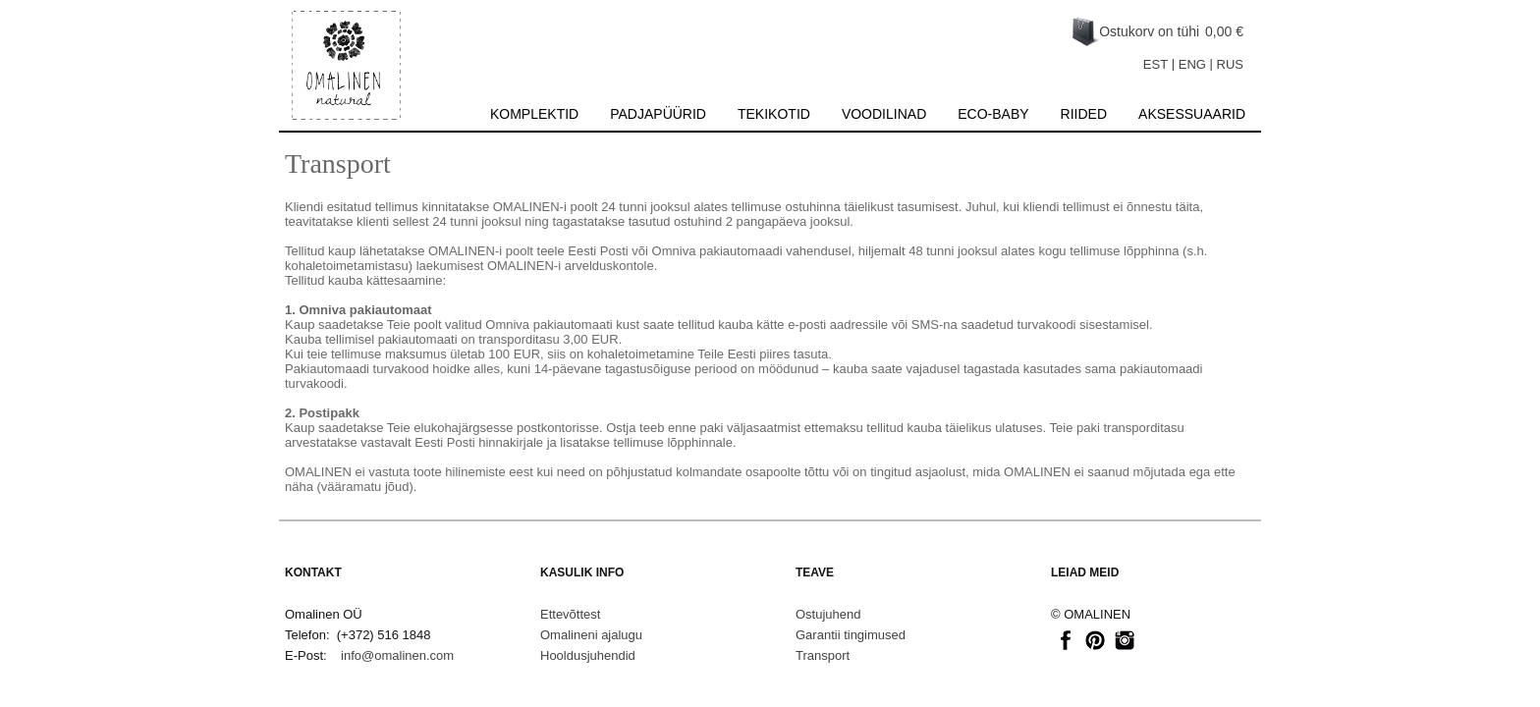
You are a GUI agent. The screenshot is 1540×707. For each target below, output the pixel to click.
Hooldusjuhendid (587, 655)
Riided (1084, 114)
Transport (823, 655)
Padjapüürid (658, 114)
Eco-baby (993, 114)
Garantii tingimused (851, 634)
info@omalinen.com (397, 655)
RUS (1230, 64)
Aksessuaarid (1191, 114)
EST (1155, 64)
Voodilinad (884, 114)
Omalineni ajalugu (591, 634)
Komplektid (534, 114)
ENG (1192, 64)
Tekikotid (774, 114)
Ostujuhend (828, 614)
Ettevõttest (570, 614)
